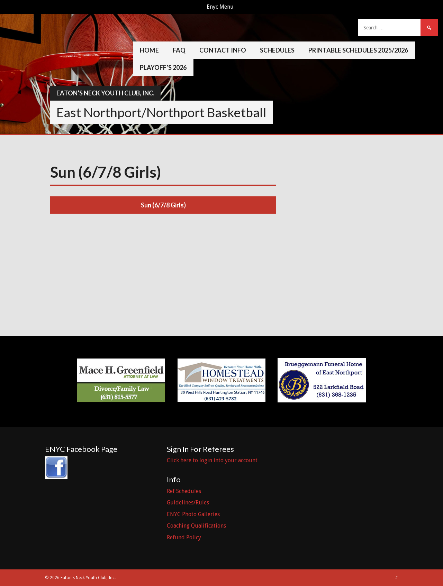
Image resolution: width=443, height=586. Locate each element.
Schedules (277, 50)
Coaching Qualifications (196, 525)
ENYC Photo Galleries (193, 514)
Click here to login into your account (212, 460)
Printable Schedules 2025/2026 (358, 50)
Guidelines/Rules (188, 502)
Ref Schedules (184, 491)
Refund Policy (184, 537)
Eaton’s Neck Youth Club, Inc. (105, 93)
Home (149, 50)
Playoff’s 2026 (163, 67)
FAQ (179, 50)
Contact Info (222, 50)
